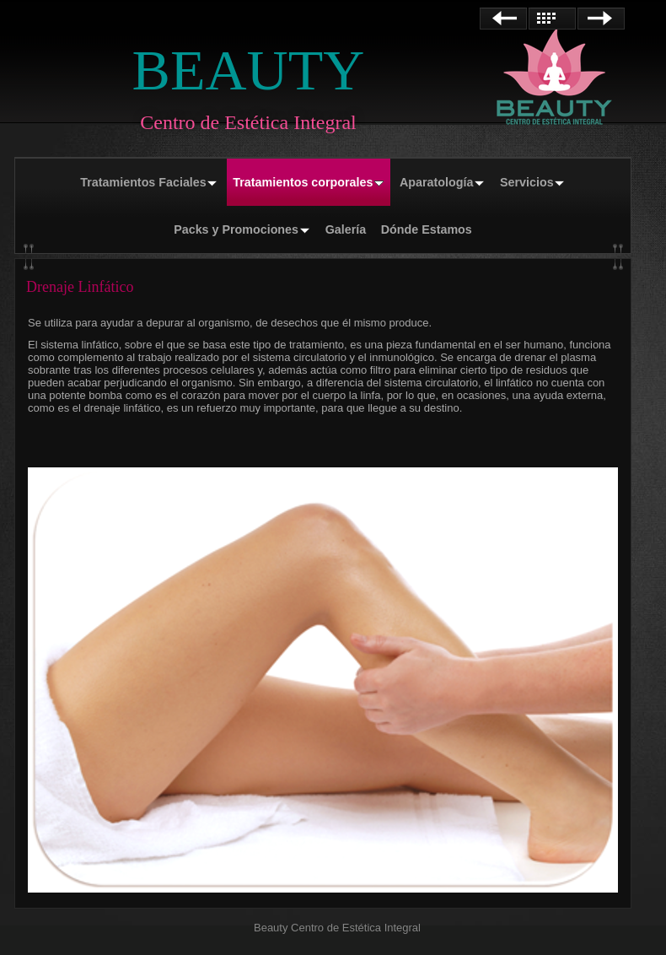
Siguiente (601, 19)
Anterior (503, 19)
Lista (552, 19)
